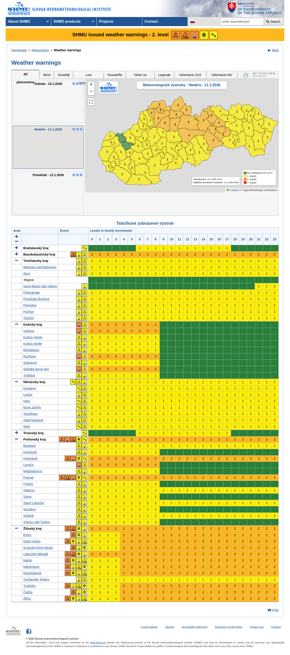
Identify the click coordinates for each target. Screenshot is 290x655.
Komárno (29, 388)
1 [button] (109, 166)
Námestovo (31, 567)
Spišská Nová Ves (36, 369)
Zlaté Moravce (33, 420)
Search (275, 21)
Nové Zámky (32, 407)
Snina (27, 496)
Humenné (30, 452)
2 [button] (151, 113)
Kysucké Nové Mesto (38, 547)
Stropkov (29, 509)
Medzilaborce (32, 471)
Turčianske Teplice (36, 579)
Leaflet (232, 190)
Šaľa (26, 426)
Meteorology (40, 50)
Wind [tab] (46, 75)
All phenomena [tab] (25, 75)
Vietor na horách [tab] (140, 76)
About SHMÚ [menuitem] (19, 21)
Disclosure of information (228, 626)
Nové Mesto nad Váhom (40, 286)
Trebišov (29, 375)
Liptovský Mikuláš (35, 554)
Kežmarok (30, 458)
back (275, 50)
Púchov (28, 311)
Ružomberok (32, 573)
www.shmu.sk (97, 642)
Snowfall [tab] (64, 75)
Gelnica (28, 331)
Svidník (28, 515)
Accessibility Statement (194, 626)
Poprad (28, 477)
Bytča (27, 535)
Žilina (27, 598)
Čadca (27, 592)
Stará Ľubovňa (33, 503)
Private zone (256, 626)
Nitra (26, 401)
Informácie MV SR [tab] (222, 76)
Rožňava (29, 356)
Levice (27, 394)
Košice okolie (32, 343)
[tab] (258, 75)
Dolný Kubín (32, 541)
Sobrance (30, 362)
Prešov (28, 484)
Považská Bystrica (36, 299)
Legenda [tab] (164, 75)
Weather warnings (67, 50)
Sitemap (169, 626)
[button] (91, 84)
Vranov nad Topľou (36, 522)
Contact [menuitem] (151, 21)
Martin (27, 560)
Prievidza (29, 305)
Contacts (276, 626)
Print (275, 610)
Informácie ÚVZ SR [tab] (190, 76)
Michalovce (31, 350)
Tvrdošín (29, 586)
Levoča (28, 465)
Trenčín (28, 318)
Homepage (19, 50)
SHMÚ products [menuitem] (67, 21)
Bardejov (29, 446)
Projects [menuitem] (106, 21)
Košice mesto (32, 337)
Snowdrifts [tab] (114, 75)
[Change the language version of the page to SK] (192, 21)
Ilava (26, 273)
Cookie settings (148, 626)
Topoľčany (30, 414)
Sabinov (29, 490)
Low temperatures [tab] (88, 76)
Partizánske (31, 292)
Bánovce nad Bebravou (39, 267)
